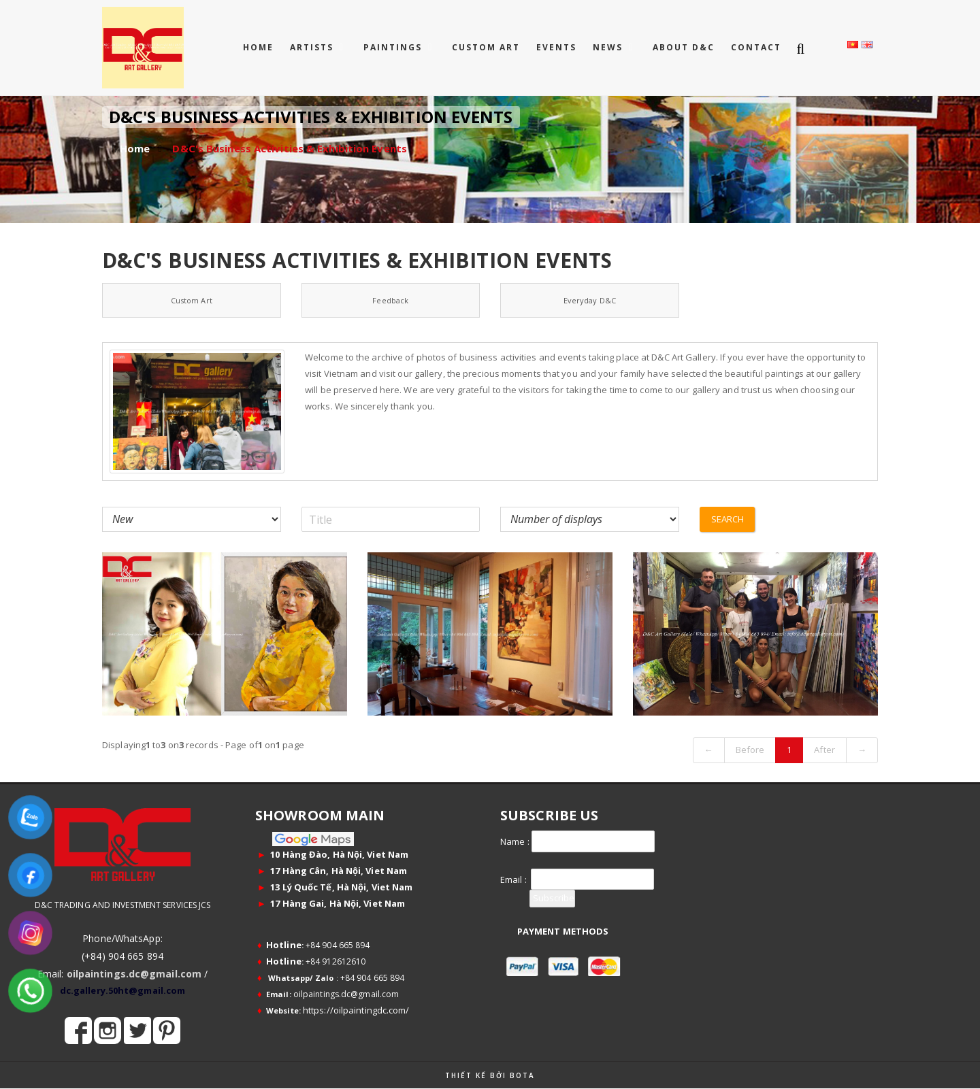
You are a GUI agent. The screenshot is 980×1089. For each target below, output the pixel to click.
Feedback (390, 300)
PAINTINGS (394, 47)
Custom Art (191, 300)
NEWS (609, 47)
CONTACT (756, 47)
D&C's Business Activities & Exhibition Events (289, 148)
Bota (522, 1075)
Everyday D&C (590, 300)
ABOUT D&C (684, 47)
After (824, 749)
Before (750, 749)
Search (728, 519)
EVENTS (556, 47)
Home (258, 47)
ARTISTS (313, 47)
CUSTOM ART (486, 47)
